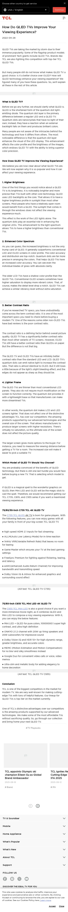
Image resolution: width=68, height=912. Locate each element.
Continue (59, 10)
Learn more (45, 900)
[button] (37, 806)
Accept (52, 906)
